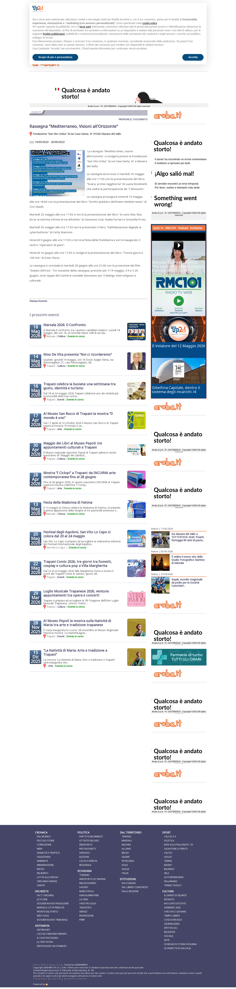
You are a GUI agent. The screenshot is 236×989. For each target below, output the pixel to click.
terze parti (85, 26)
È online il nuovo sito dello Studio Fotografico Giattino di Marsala (188, 560)
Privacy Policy (40, 978)
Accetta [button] (193, 57)
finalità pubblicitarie (54, 33)
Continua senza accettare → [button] (185, 8)
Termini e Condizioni (76, 978)
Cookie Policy (56, 978)
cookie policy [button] (149, 23)
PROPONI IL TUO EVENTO (133, 119)
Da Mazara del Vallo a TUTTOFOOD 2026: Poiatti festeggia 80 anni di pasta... (187, 537)
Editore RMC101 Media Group (48, 964)
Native (154, 528)
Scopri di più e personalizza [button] (55, 57)
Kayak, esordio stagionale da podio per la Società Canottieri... (186, 582)
